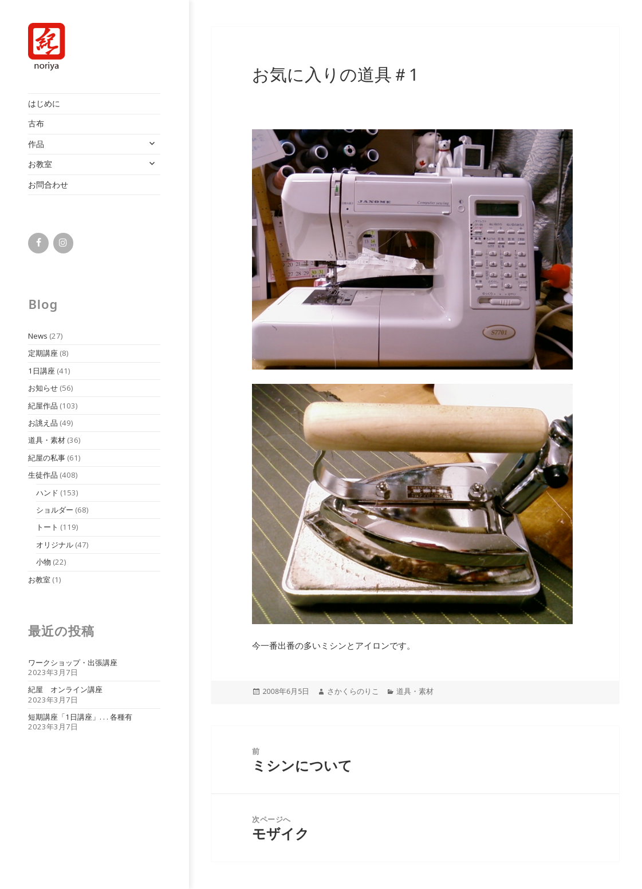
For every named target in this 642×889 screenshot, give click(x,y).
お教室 (40, 163)
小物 (43, 562)
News (38, 336)
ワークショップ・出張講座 (72, 662)
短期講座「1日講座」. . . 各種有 (80, 717)
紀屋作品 (43, 405)
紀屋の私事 (46, 458)
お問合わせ (48, 184)
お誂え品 (43, 423)
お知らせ (43, 388)
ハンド (47, 492)
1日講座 (41, 371)
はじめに (44, 103)
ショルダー (54, 510)
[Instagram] (63, 243)
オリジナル (54, 544)
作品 (36, 143)
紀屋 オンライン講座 (65, 689)
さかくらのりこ (353, 691)
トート (47, 527)
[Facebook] (38, 243)
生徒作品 (43, 475)
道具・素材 (46, 440)
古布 (36, 123)
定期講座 (43, 353)
